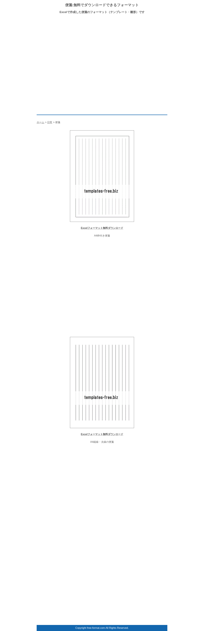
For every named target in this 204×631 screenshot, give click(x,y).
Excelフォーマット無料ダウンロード (102, 228)
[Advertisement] (102, 40)
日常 (49, 122)
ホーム (40, 122)
